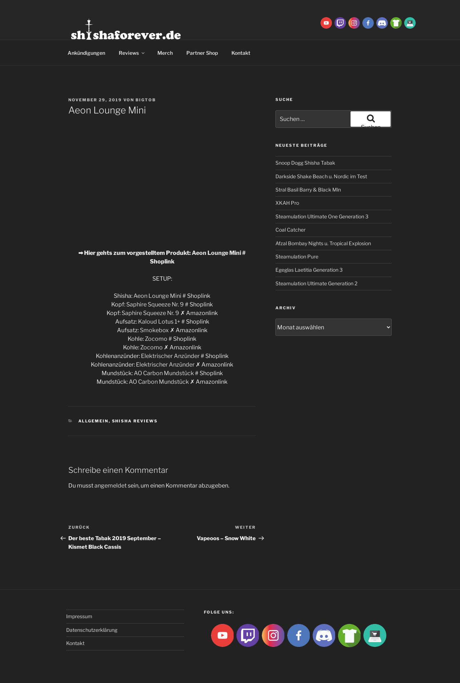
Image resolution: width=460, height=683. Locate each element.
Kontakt (240, 53)
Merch (165, 53)
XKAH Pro (287, 203)
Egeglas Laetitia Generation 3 (309, 270)
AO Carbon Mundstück (164, 373)
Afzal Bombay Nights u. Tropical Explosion (323, 243)
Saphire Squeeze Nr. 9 (155, 304)
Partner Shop (202, 53)
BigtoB (146, 99)
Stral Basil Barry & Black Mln (308, 190)
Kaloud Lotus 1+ (159, 321)
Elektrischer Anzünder (170, 356)
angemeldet (110, 485)
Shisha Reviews (135, 420)
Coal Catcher (290, 230)
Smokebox (154, 330)
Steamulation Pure (296, 256)
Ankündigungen (86, 53)
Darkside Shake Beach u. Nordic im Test (321, 176)
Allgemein (93, 420)
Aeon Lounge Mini (216, 253)
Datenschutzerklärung (91, 630)
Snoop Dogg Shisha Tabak (305, 163)
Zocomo (156, 338)
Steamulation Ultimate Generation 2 (316, 283)
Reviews (132, 53)
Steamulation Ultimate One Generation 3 (321, 216)
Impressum (79, 616)
